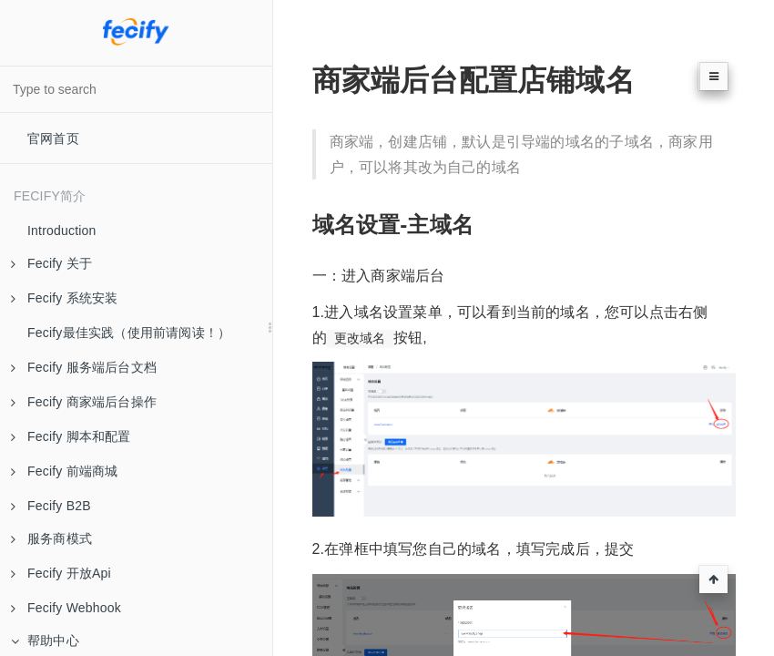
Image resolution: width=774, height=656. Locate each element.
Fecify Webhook (66, 607)
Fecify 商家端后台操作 (84, 402)
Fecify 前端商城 (64, 471)
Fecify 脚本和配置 (71, 436)
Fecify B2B (51, 505)
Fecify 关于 (51, 263)
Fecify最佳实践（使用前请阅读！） (128, 332)
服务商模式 (51, 538)
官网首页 (53, 138)
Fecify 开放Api (61, 573)
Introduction (62, 230)
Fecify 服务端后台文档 (84, 367)
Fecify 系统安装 (64, 298)
